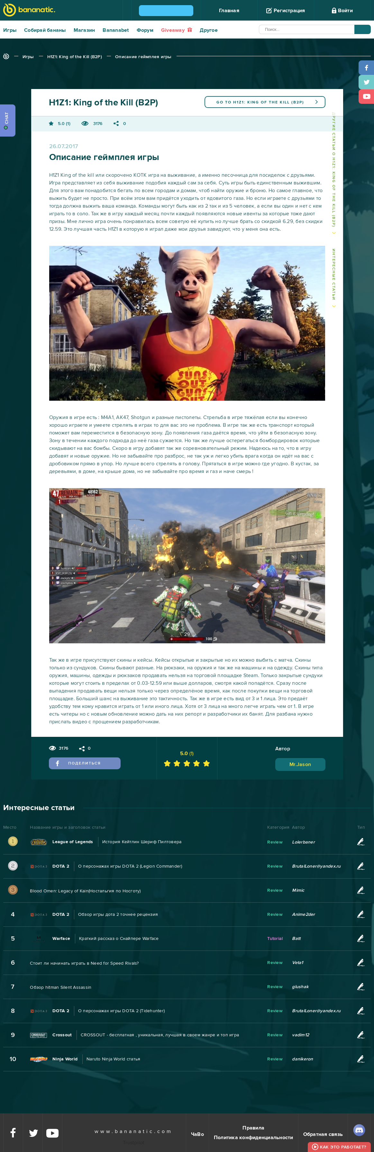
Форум (145, 30)
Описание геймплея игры (143, 56)
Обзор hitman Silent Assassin (60, 987)
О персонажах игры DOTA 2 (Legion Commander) (130, 866)
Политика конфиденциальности (253, 1137)
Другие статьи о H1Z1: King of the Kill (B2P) (333, 169)
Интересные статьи (333, 274)
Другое (209, 30)
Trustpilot (134, 1142)
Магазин (84, 30)
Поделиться (78, 763)
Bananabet (116, 30)
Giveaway (176, 30)
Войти (342, 10)
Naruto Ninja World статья (113, 1059)
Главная (229, 10)
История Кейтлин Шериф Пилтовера (142, 841)
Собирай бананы (45, 30)
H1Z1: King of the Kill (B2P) (74, 56)
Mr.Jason (300, 764)
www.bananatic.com (134, 1131)
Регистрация (285, 10)
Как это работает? (343, 1147)
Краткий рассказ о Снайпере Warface (119, 938)
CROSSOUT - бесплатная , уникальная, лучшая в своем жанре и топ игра (160, 1035)
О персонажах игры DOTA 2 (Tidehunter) (121, 1011)
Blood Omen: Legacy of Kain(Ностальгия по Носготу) (85, 891)
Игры (9, 30)
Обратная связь (323, 1134)
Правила (253, 1128)
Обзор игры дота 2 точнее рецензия (118, 914)
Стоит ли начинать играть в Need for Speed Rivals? (84, 963)
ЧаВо (197, 1134)
